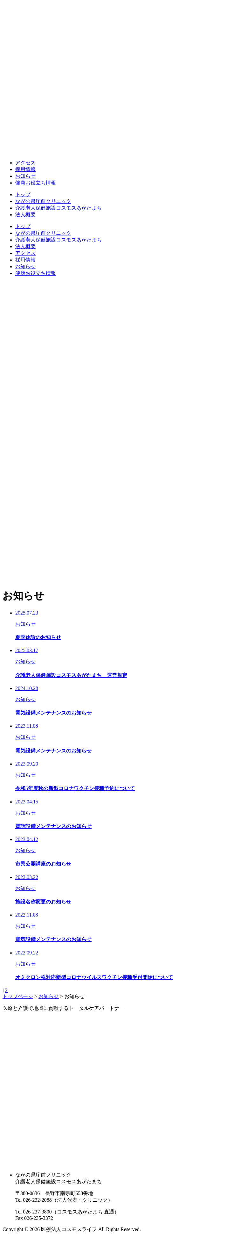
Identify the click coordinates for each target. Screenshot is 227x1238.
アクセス (25, 162)
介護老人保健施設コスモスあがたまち (58, 208)
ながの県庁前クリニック (43, 201)
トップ (23, 194)
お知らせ (25, 176)
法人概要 (25, 214)
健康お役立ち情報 (35, 182)
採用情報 (25, 169)
